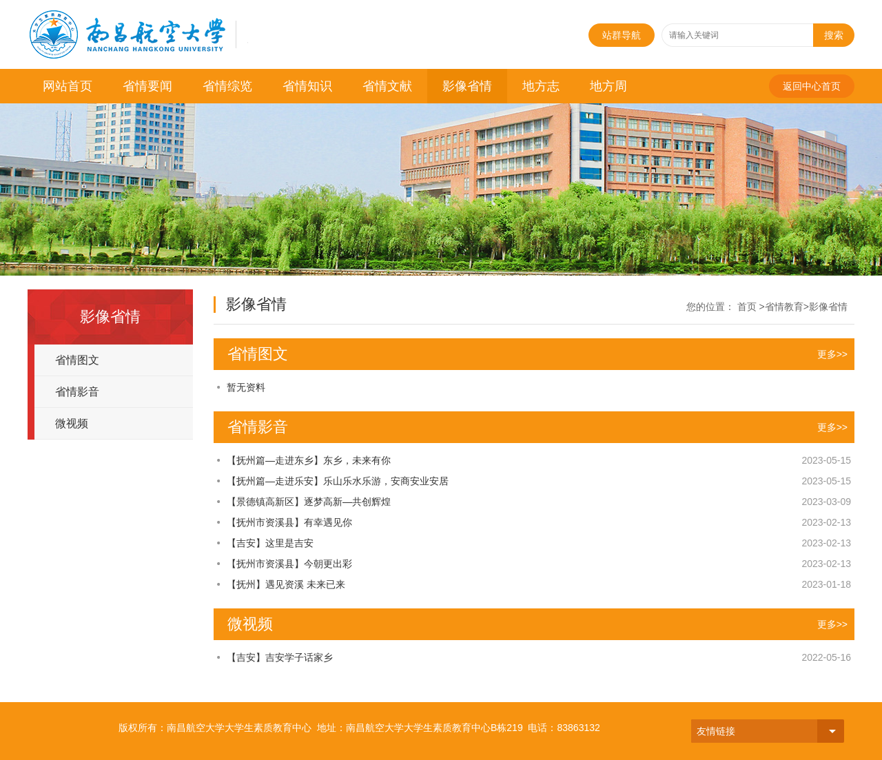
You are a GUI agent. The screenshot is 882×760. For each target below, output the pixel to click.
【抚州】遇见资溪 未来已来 (286, 584)
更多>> (832, 354)
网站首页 (67, 86)
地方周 (608, 86)
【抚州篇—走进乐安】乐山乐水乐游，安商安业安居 (338, 480)
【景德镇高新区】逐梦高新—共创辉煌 (309, 501)
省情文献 (387, 86)
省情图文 (77, 360)
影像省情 (467, 86)
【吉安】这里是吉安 (270, 542)
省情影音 (77, 392)
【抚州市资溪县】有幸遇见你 (289, 522)
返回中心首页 (812, 86)
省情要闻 (147, 86)
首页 (747, 306)
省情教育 (784, 306)
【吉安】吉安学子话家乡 (280, 657)
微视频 (71, 423)
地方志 (541, 86)
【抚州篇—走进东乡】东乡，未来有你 (309, 460)
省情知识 (307, 86)
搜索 (833, 35)
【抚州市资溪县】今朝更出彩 (289, 563)
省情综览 (227, 86)
